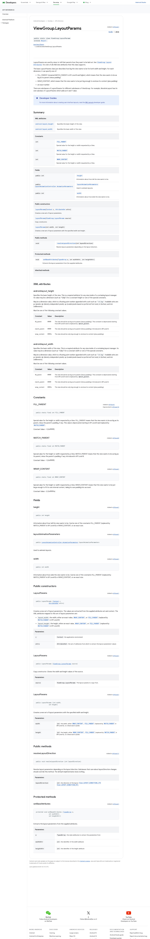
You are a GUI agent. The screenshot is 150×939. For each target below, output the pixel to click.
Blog (86, 2)
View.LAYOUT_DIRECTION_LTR (90, 783)
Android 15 (93, 933)
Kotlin (111, 32)
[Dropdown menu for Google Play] (78, 2)
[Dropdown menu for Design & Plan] (48, 2)
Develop (50, 21)
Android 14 (93, 936)
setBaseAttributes (50, 259)
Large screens (74, 933)
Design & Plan (40, 2)
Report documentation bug (138, 936)
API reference (8, 10)
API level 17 (115, 753)
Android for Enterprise (36, 936)
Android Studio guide (116, 935)
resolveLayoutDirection (66, 243)
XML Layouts (89, 102)
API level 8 (116, 438)
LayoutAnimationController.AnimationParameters (54, 186)
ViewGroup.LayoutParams (55, 218)
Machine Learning (55, 936)
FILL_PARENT (61, 142)
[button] (13, 23)
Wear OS (72, 936)
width (79, 193)
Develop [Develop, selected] (56, 2)
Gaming (52, 933)
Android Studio (140, 2)
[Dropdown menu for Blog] (91, 2)
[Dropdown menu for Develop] (62, 2)
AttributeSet (60, 209)
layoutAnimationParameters (87, 184)
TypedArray (62, 259)
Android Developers (39, 21)
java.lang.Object (38, 44)
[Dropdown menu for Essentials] (31, 2)
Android (32, 933)
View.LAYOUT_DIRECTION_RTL (67, 785)
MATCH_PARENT (62, 151)
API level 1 (116, 27)
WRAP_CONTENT (62, 159)
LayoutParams (40, 209)
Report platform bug (136, 933)
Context (49, 209)
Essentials (24, 2)
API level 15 (115, 407)
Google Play (71, 2)
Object (43, 41)
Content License (85, 861)
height (79, 176)
